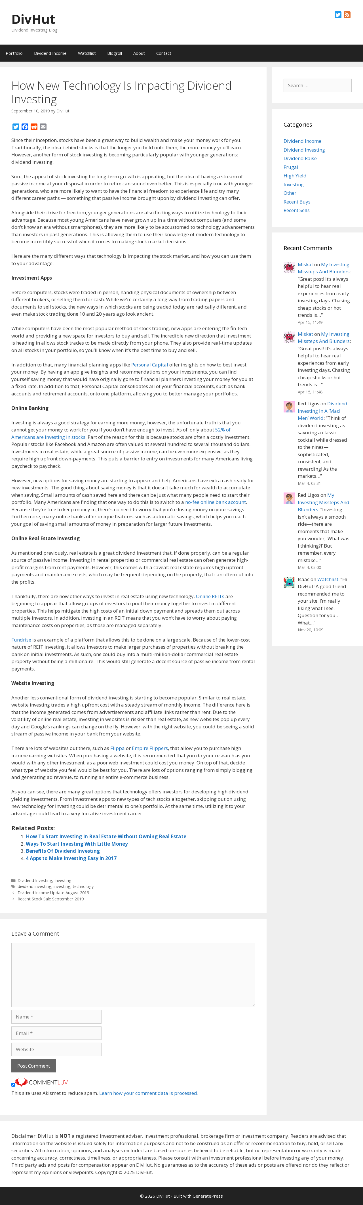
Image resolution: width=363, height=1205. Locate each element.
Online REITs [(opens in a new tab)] (210, 596)
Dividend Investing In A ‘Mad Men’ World (322, 410)
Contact (163, 53)
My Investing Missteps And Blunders (323, 502)
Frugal (291, 167)
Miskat (305, 264)
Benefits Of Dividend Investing (63, 851)
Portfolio (14, 53)
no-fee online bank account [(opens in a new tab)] (215, 502)
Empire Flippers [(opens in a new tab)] (150, 748)
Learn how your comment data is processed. (148, 1093)
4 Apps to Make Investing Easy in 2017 (71, 858)
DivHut (33, 19)
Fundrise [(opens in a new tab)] (21, 639)
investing (62, 886)
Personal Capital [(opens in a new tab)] (149, 364)
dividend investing (34, 886)
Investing (62, 880)
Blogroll (114, 53)
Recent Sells (297, 210)
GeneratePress (208, 1196)
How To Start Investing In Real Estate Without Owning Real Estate (106, 836)
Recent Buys (297, 201)
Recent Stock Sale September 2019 (51, 899)
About (139, 53)
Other (290, 193)
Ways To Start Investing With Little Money (77, 844)
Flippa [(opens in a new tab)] (117, 748)
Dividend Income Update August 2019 (53, 892)
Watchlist (87, 53)
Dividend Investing (35, 880)
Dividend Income (50, 53)
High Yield (295, 175)
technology (83, 886)
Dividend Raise (300, 158)
